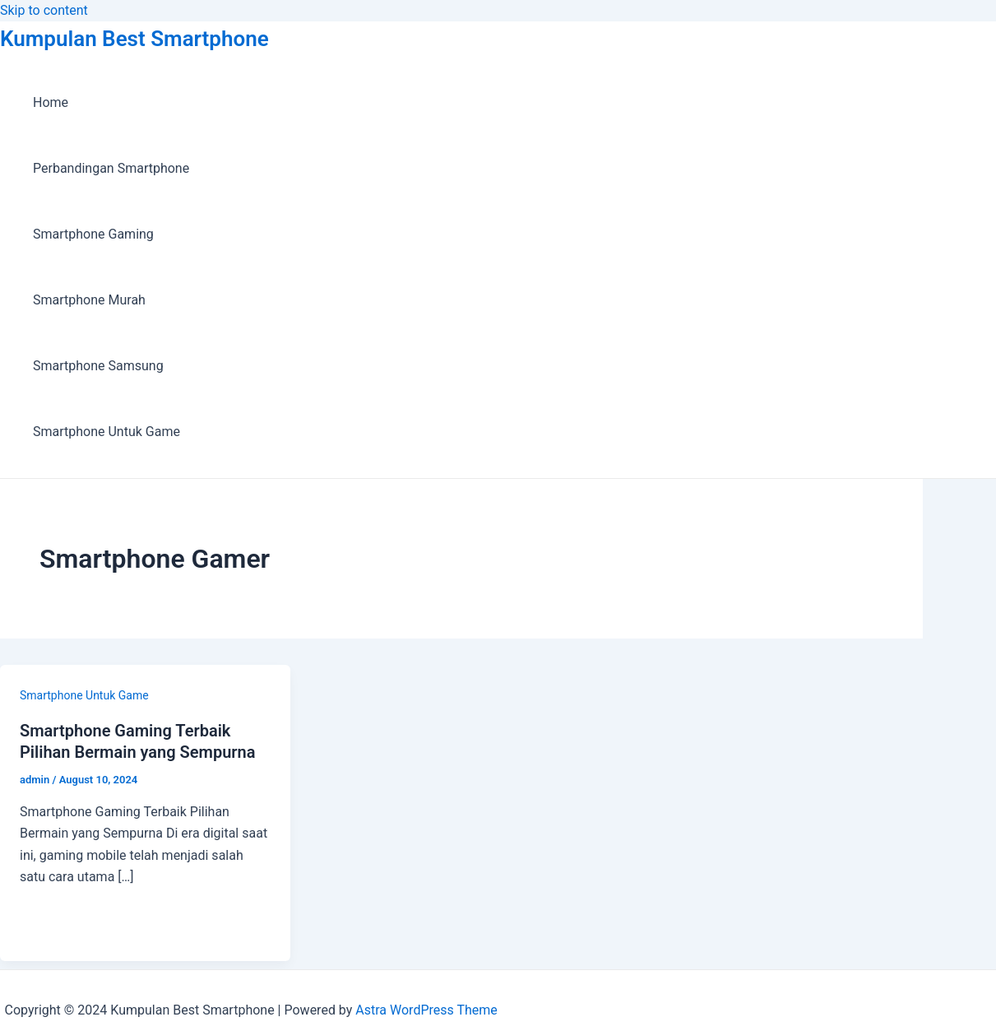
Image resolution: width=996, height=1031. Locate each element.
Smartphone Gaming (93, 234)
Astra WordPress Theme (426, 1010)
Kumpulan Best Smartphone (134, 38)
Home (50, 102)
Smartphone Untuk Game (106, 431)
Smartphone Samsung (98, 366)
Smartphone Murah (89, 300)
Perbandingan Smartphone (111, 168)
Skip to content (44, 10)
